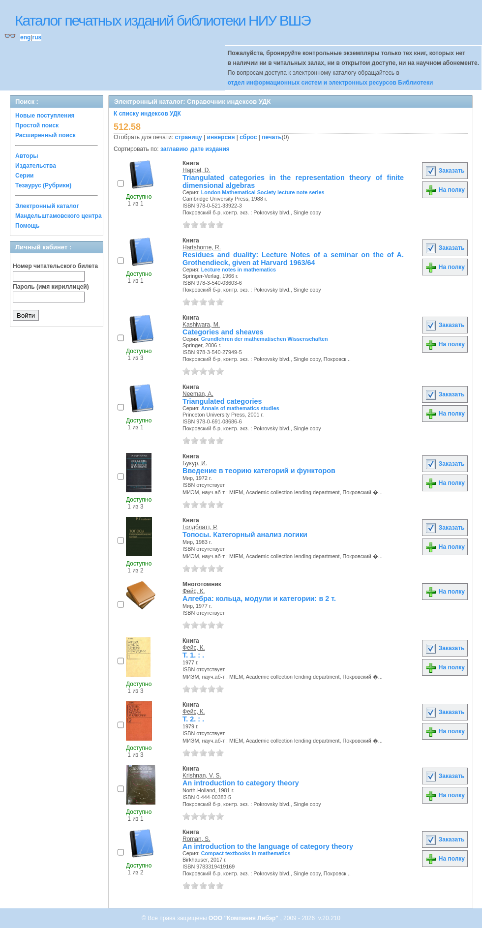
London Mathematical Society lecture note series (263, 192)
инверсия (221, 137)
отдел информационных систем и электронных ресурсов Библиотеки (330, 82)
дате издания (209, 149)
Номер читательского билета (55, 266)
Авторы (26, 155)
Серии (24, 175)
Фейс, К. (193, 591)
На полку (445, 189)
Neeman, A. (197, 393)
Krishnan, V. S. (201, 775)
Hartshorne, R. (201, 247)
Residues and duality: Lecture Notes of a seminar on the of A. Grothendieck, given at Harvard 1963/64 (293, 259)
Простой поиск (37, 125)
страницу (188, 137)
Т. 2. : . (193, 719)
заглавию (174, 149)
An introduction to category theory (240, 783)
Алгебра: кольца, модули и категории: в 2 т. (259, 598)
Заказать (444, 170)
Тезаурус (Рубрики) (43, 185)
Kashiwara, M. (201, 324)
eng (25, 37)
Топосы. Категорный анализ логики (244, 535)
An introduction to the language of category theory (267, 846)
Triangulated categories (222, 401)
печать (272, 137)
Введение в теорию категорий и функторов (258, 471)
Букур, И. (194, 463)
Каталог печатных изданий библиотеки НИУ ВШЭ (162, 20)
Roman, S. (196, 839)
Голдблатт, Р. (199, 527)
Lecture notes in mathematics (238, 269)
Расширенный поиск (45, 135)
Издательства (35, 165)
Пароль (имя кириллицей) (51, 286)
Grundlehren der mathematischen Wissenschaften (264, 339)
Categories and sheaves (223, 332)
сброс (248, 137)
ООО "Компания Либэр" (244, 918)
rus (36, 37)
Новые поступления (45, 115)
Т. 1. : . (193, 655)
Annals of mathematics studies (240, 408)
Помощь (27, 225)
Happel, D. (196, 170)
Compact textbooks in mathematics (246, 853)
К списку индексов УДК (147, 113)
